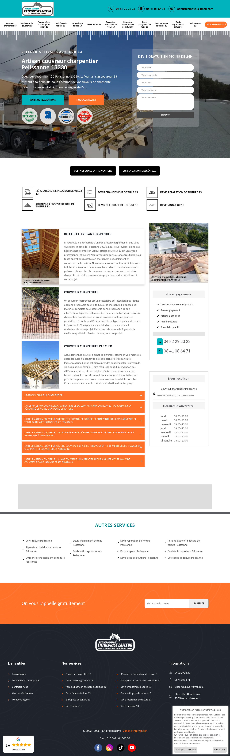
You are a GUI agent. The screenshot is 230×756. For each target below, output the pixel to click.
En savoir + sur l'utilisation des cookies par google (197, 735)
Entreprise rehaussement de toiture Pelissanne (43, 560)
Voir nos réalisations (43, 99)
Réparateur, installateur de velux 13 (111, 24)
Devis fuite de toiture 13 (61, 24)
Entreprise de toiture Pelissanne (184, 557)
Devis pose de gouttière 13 (27, 24)
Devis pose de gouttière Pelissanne (137, 557)
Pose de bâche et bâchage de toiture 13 (44, 24)
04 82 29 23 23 (125, 9)
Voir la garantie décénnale (139, 170)
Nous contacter (86, 99)
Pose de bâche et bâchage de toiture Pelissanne (182, 542)
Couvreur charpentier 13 (10, 24)
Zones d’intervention (135, 731)
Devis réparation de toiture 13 (178, 24)
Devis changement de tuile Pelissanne (86, 542)
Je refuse (192, 749)
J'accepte (180, 749)
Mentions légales (21, 699)
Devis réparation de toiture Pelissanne (133, 542)
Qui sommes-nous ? (216, 24)
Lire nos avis (18, 750)
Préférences (219, 749)
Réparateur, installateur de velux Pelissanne (41, 549)
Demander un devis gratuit (26, 680)
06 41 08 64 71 (155, 9)
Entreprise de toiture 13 (77, 24)
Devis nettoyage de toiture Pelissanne (86, 553)
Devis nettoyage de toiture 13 (161, 24)
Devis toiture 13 (94, 24)
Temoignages (19, 674)
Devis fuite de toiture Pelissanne (184, 551)
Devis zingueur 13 (195, 24)
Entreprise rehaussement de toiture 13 (128, 24)
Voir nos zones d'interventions (93, 170)
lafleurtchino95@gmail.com (194, 9)
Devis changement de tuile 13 (144, 24)
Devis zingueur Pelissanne (133, 551)
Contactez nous (20, 686)
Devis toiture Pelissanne (37, 540)
